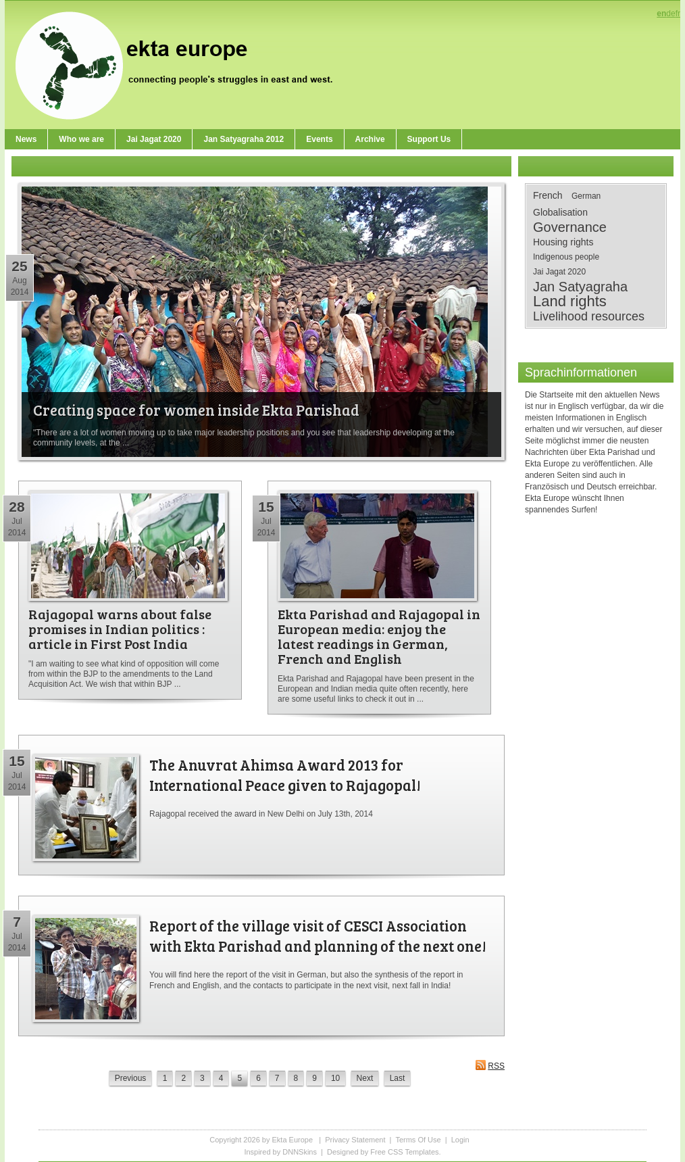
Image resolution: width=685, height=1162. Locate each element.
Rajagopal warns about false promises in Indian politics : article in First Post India (119, 628)
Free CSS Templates (404, 1152)
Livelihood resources (588, 316)
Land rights (570, 301)
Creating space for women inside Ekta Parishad (196, 410)
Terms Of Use (417, 1140)
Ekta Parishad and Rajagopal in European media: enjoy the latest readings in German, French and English (379, 636)
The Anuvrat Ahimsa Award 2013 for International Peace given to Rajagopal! (285, 774)
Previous (131, 1078)
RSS (490, 1065)
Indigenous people (566, 257)
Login (460, 1140)
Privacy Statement (355, 1140)
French (548, 195)
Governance (570, 227)
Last (397, 1078)
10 (335, 1078)
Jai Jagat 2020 (559, 272)
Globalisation (560, 212)
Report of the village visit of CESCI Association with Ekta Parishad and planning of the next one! (317, 935)
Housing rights (563, 242)
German (586, 196)
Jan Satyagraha (580, 287)
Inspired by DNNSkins (280, 1152)
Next (365, 1078)
